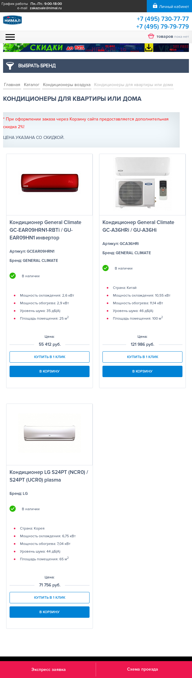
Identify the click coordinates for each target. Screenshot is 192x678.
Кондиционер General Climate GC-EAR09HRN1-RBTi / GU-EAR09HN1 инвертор (45, 230)
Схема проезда (142, 669)
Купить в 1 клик (49, 357)
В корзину (49, 371)
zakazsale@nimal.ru (46, 8)
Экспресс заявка (48, 669)
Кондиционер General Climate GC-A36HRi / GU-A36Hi (138, 226)
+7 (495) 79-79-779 (162, 26)
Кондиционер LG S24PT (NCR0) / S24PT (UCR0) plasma (49, 476)
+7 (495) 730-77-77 (163, 19)
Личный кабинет (174, 6)
